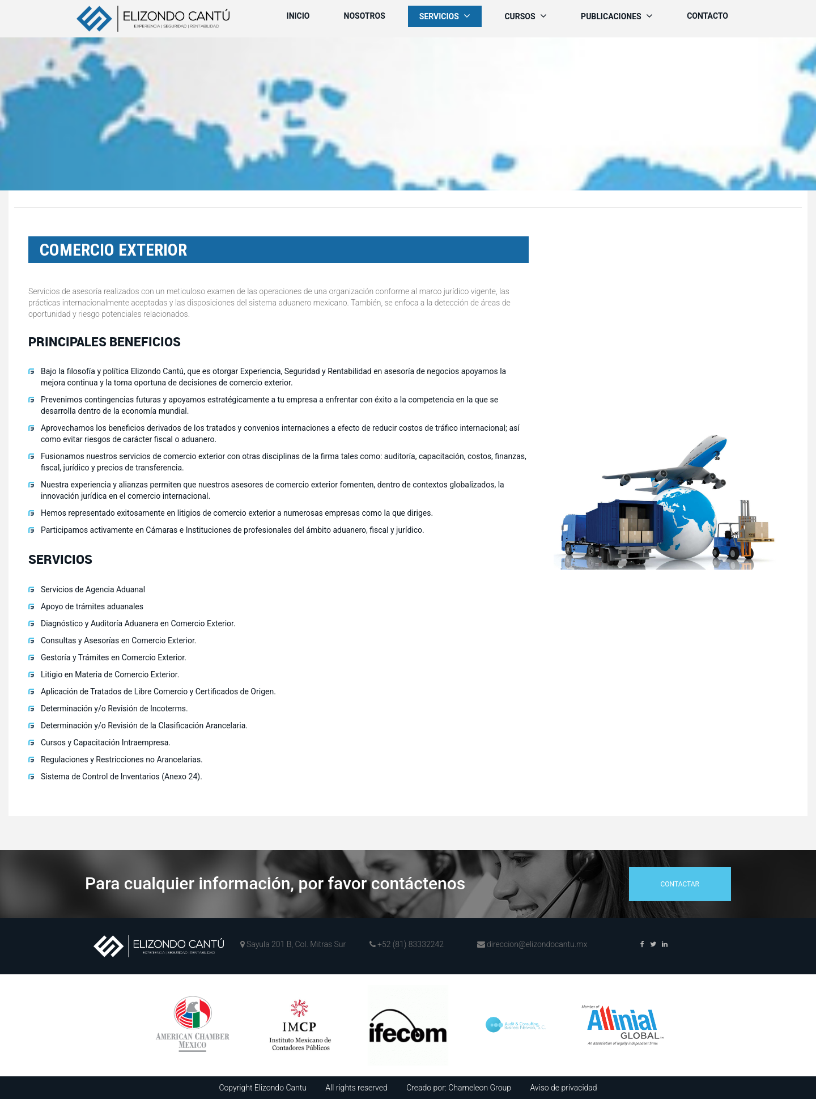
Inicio (298, 15)
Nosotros (364, 15)
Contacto (707, 15)
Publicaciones (617, 16)
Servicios (445, 16)
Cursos (525, 16)
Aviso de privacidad (563, 1087)
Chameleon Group (479, 1087)
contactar (680, 884)
